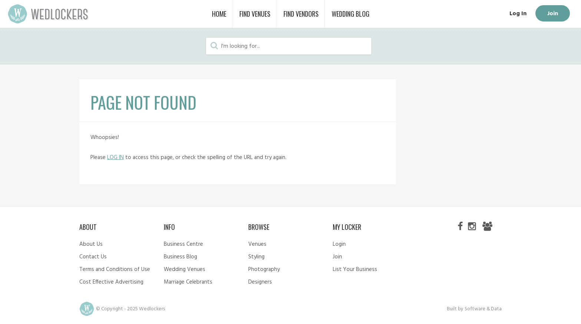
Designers (260, 282)
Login (339, 244)
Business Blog (180, 256)
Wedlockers (48, 14)
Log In (518, 14)
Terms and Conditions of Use (114, 269)
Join (552, 14)
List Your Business (355, 269)
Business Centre (183, 244)
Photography (264, 269)
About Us (91, 244)
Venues (257, 244)
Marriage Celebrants (188, 282)
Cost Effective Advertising (111, 282)
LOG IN (115, 157)
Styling (256, 256)
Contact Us (93, 256)
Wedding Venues (184, 269)
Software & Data (483, 309)
